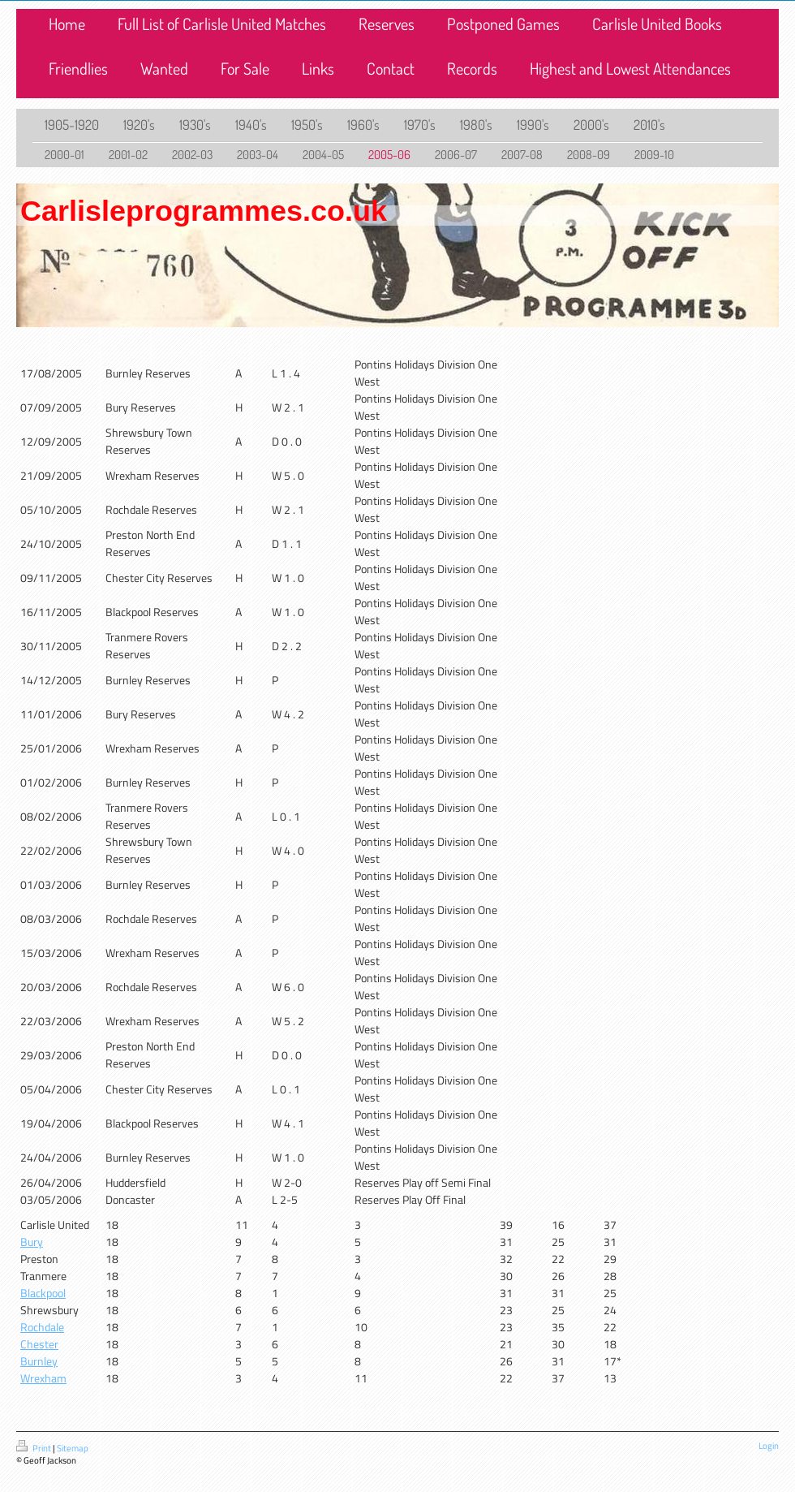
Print (34, 1448)
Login (768, 1445)
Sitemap (72, 1448)
